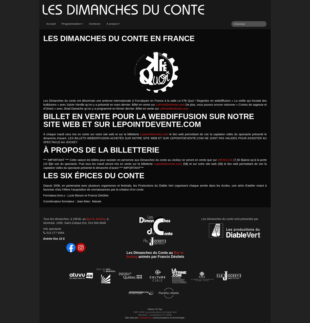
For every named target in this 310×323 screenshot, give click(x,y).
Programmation (72, 23)
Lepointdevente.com (154, 134)
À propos (113, 23)
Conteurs (95, 23)
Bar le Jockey (96, 219)
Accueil (51, 23)
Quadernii (144, 317)
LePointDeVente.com (170, 104)
